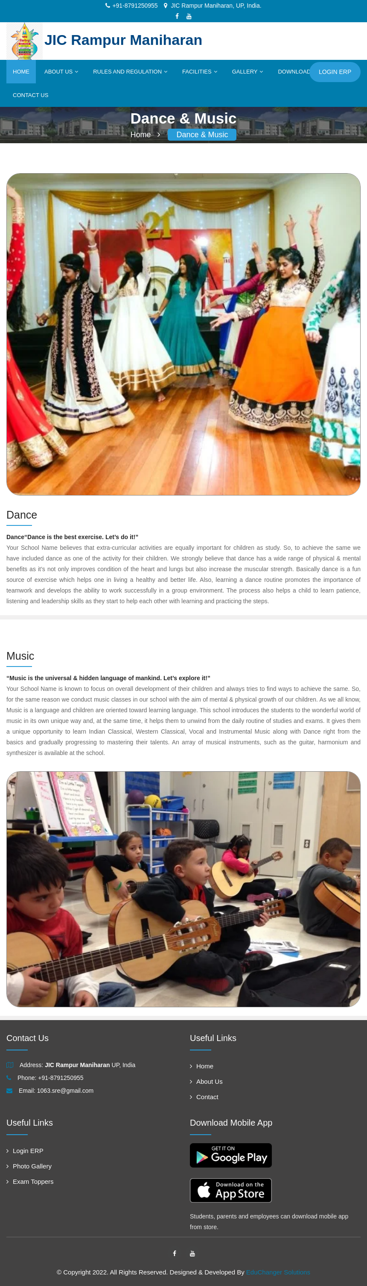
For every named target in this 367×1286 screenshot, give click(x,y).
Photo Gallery (29, 1166)
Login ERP (25, 1150)
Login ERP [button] (335, 71)
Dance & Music (202, 134)
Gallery (247, 71)
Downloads (299, 71)
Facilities (199, 71)
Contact (204, 1096)
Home (21, 71)
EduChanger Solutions (278, 1272)
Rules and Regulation (130, 71)
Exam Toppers (30, 1181)
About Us (61, 71)
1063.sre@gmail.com (65, 1090)
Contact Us (30, 95)
